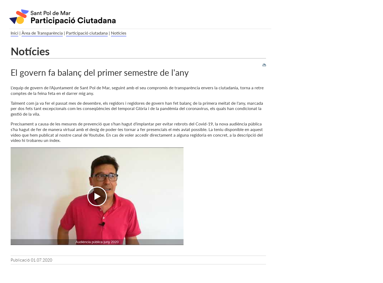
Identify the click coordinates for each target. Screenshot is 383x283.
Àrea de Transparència (42, 32)
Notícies (118, 32)
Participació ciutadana (87, 32)
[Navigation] (97, 196)
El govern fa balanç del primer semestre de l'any (100, 72)
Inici (14, 32)
